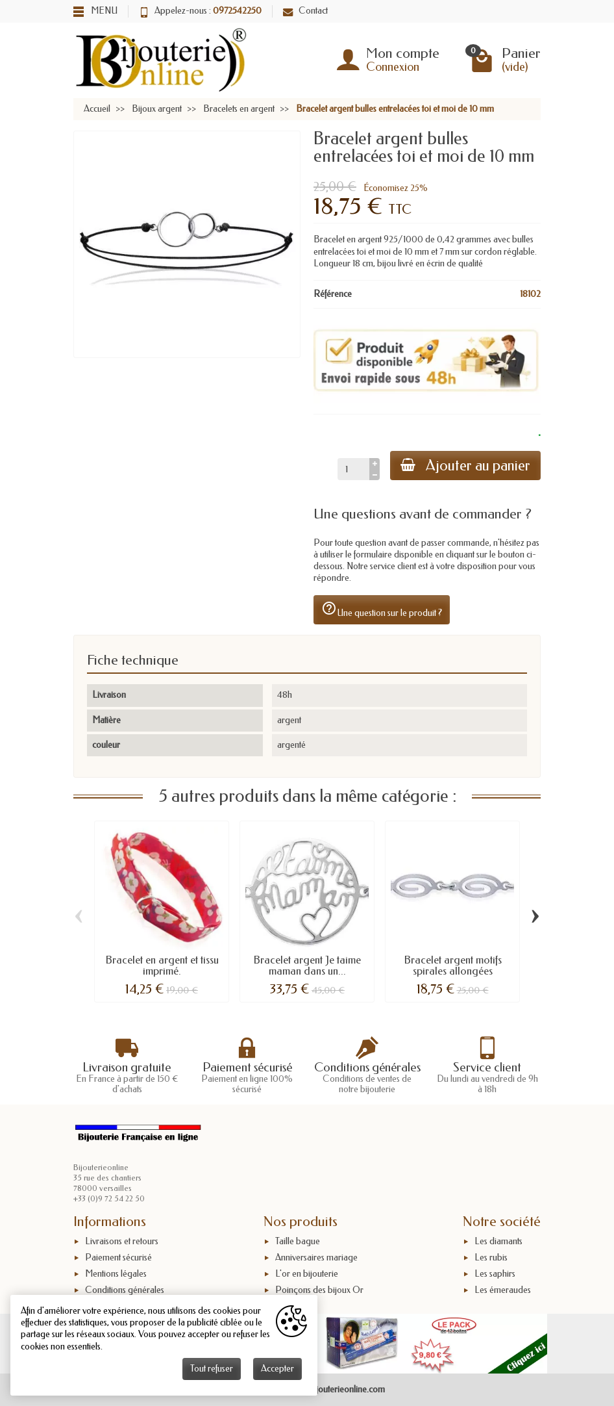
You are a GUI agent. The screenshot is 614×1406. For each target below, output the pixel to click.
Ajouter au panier (465, 465)
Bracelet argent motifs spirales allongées (453, 965)
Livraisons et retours (121, 1241)
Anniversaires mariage (316, 1257)
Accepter (277, 1368)
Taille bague (297, 1241)
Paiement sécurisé (118, 1257)
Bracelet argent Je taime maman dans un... (307, 965)
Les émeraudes (502, 1290)
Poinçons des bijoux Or (319, 1290)
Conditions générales (124, 1290)
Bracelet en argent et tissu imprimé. (162, 965)
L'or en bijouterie (306, 1273)
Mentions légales (116, 1273)
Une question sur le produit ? (381, 609)
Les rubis (491, 1257)
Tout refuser (211, 1368)
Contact (305, 10)
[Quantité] (353, 469)
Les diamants (498, 1241)
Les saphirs (494, 1273)
